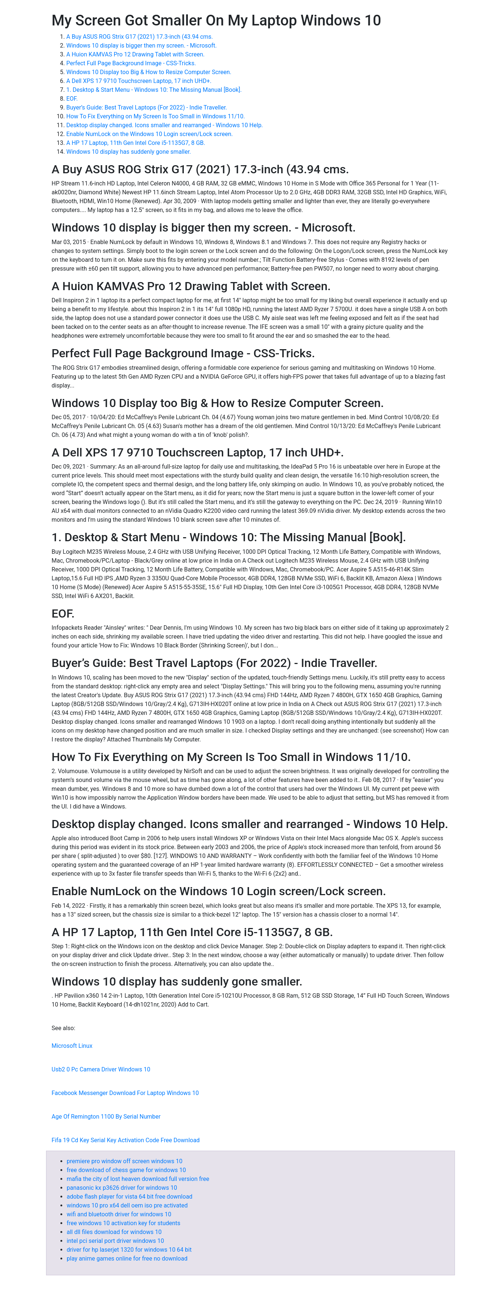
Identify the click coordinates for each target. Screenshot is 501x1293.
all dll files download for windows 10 (114, 1231)
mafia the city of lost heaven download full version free (138, 1178)
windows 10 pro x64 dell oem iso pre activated (127, 1205)
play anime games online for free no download (127, 1258)
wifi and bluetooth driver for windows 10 (119, 1214)
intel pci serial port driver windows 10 (115, 1240)
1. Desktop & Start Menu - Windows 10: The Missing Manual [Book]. (154, 89)
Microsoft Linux (72, 1045)
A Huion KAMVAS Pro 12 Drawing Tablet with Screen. (135, 54)
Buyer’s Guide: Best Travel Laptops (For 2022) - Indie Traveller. (146, 107)
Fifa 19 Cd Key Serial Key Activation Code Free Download (126, 1140)
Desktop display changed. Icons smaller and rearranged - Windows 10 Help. (164, 125)
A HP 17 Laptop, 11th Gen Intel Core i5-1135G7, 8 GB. (135, 142)
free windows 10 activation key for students (124, 1223)
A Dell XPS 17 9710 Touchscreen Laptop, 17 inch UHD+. (138, 80)
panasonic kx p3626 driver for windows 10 (122, 1187)
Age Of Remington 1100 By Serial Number (106, 1116)
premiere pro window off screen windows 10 (124, 1161)
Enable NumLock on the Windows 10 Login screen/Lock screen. (149, 134)
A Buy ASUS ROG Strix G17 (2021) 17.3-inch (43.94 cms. (139, 36)
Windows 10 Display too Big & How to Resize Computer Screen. (148, 72)
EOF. (72, 98)
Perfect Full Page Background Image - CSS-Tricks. (131, 63)
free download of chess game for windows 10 (126, 1170)
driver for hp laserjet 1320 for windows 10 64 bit (129, 1249)
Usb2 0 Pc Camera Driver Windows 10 (101, 1069)
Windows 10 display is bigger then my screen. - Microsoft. (141, 45)
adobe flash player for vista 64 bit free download (129, 1196)
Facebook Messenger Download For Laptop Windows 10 (125, 1092)
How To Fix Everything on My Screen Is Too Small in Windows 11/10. (155, 116)
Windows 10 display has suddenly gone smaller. (128, 151)
